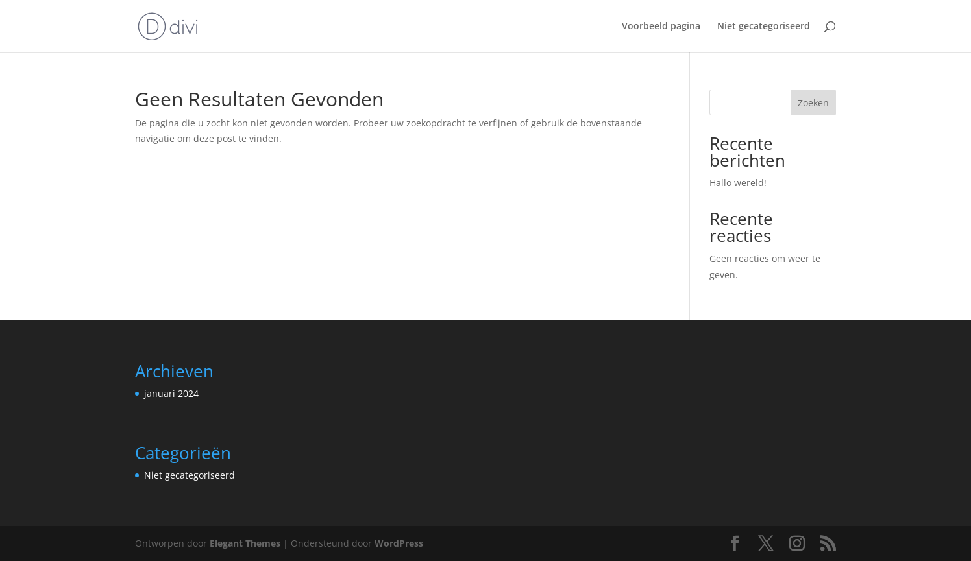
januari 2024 (171, 393)
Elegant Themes (245, 543)
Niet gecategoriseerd (763, 26)
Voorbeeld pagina (661, 26)
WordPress (399, 543)
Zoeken (813, 103)
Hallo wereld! (738, 182)
